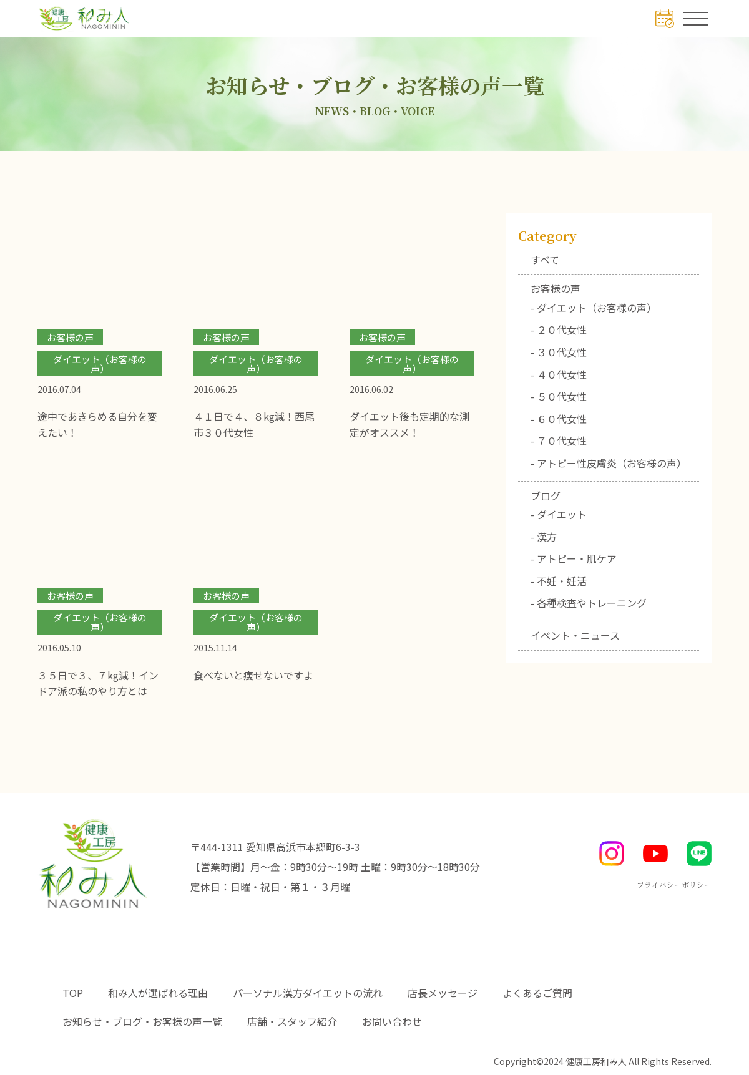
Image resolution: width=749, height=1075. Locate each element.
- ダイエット (559, 514)
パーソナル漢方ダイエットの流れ (308, 992)
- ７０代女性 (559, 440)
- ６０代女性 (559, 418)
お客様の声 (555, 288)
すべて (545, 259)
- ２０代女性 (559, 329)
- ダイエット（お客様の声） (594, 307)
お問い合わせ (392, 1021)
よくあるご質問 (537, 992)
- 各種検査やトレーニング (589, 602)
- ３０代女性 (559, 351)
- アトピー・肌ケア (574, 558)
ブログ (546, 495)
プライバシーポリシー (674, 884)
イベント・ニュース (575, 635)
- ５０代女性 (559, 396)
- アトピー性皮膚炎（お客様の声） (609, 462)
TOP (72, 992)
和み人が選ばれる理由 (158, 992)
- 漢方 (544, 536)
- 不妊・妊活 (559, 580)
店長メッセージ (442, 992)
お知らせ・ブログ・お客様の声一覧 (142, 1021)
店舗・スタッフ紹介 (292, 1021)
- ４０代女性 (559, 374)
